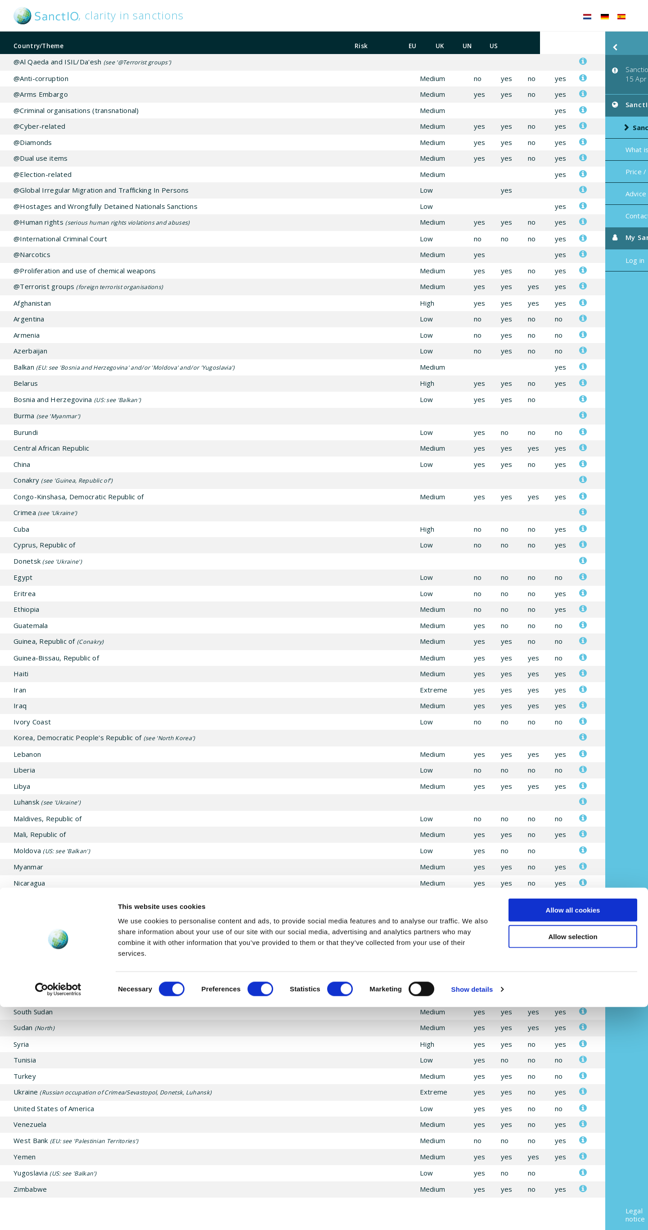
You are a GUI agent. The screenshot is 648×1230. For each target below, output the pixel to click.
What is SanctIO (586, 135)
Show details (472, 1212)
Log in (570, 246)
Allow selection (572, 1159)
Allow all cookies (573, 1133)
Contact (572, 201)
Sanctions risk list (598, 113)
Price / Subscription (591, 157)
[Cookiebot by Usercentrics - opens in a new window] (58, 1212)
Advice (570, 179)
